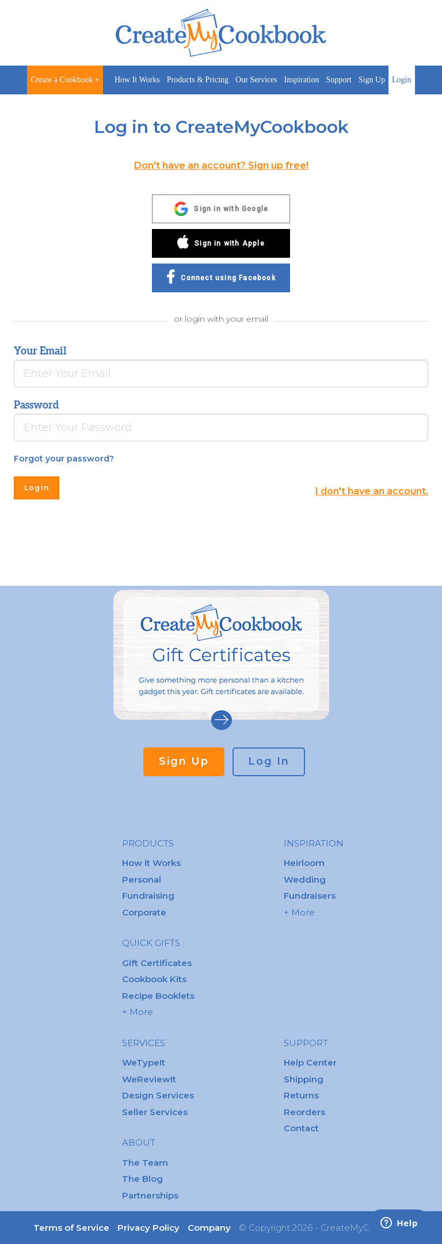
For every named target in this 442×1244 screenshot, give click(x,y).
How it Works (151, 862)
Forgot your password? (64, 458)
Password (36, 405)
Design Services (158, 1095)
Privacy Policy (148, 1227)
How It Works (137, 79)
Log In (268, 761)
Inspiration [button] (301, 79)
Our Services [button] (256, 79)
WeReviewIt (149, 1079)
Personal (141, 879)
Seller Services (155, 1111)
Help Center (310, 1062)
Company (209, 1227)
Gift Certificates (157, 962)
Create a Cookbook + (65, 79)
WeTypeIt (143, 1062)
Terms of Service (71, 1227)
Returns (301, 1095)
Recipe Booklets (158, 995)
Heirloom (304, 862)
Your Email (40, 351)
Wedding (305, 879)
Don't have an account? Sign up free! (221, 165)
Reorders (304, 1111)
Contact (301, 1128)
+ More (137, 1011)
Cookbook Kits (154, 979)
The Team (145, 1162)
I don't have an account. (371, 491)
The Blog (142, 1178)
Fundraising (148, 895)
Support (338, 79)
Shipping (303, 1079)
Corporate (144, 912)
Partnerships (150, 1195)
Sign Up (372, 79)
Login (401, 79)
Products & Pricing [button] (197, 79)
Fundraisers (310, 895)
